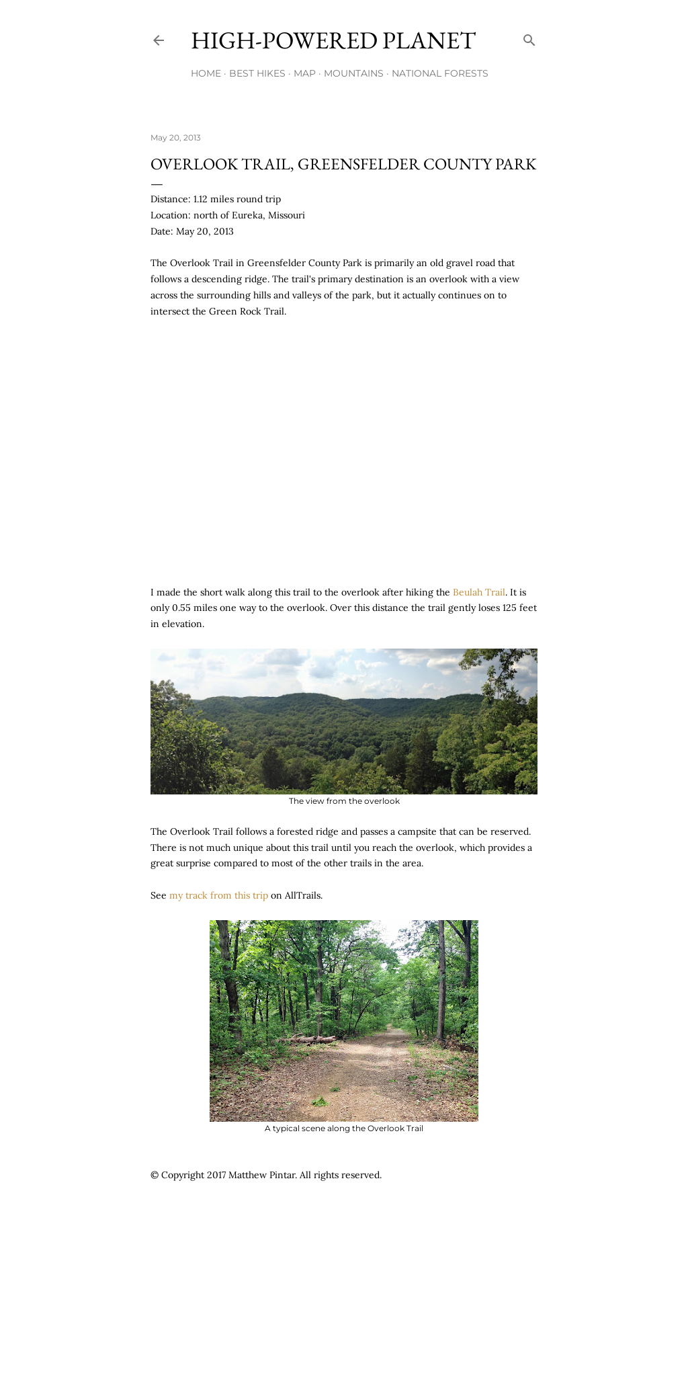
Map (305, 73)
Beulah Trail (479, 592)
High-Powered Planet (333, 40)
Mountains (354, 73)
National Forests (440, 73)
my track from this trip (218, 895)
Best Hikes (257, 73)
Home (206, 73)
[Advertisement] (395, 1229)
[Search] (529, 37)
